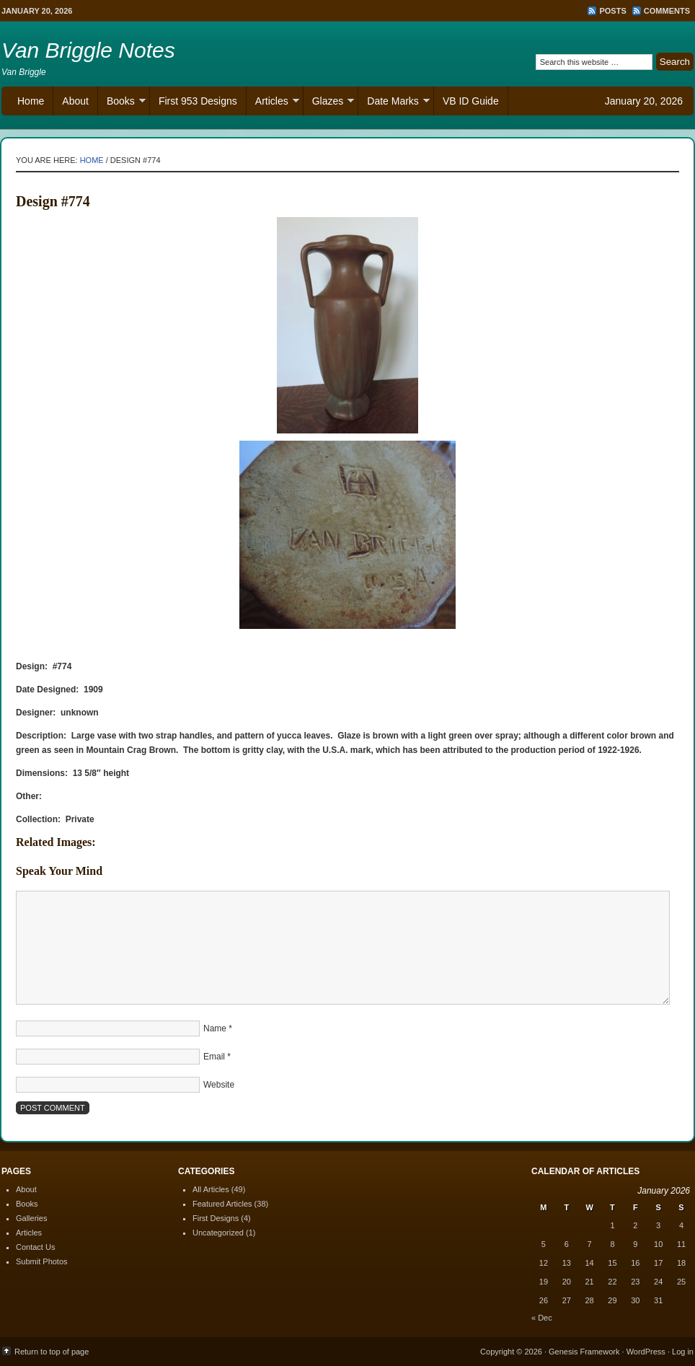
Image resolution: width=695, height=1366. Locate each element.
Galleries (31, 1218)
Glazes (329, 102)
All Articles (210, 1189)
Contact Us (35, 1247)
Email (214, 1057)
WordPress (646, 1351)
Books (122, 102)
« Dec (541, 1317)
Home (30, 101)
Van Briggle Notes (88, 50)
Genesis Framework (584, 1351)
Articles (273, 102)
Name (214, 1028)
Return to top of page (51, 1351)
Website (218, 1085)
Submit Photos (42, 1261)
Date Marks (394, 102)
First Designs (215, 1218)
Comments (667, 10)
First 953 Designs (198, 101)
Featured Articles (222, 1203)
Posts (612, 10)
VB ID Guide (471, 101)
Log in (683, 1351)
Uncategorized (218, 1232)
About (75, 101)
